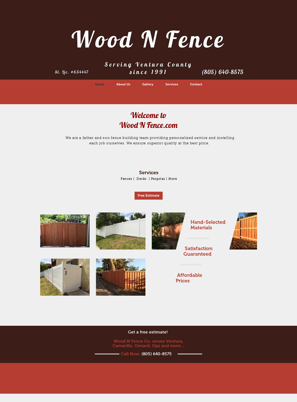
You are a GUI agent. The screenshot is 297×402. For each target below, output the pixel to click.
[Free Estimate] (149, 196)
